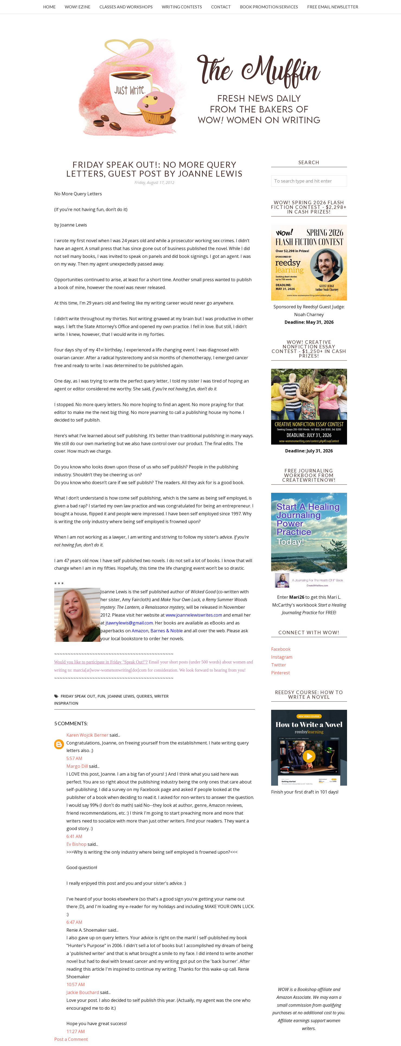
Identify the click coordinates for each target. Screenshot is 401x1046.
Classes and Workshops (126, 6)
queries (144, 696)
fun (101, 696)
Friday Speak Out (78, 696)
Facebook (281, 649)
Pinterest (280, 673)
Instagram (281, 657)
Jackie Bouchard (82, 992)
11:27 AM (75, 1031)
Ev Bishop (76, 844)
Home (49, 6)
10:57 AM (75, 984)
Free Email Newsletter (332, 6)
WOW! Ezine (77, 6)
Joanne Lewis (120, 696)
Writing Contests (182, 6)
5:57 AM (74, 758)
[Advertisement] (309, 890)
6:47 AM (74, 922)
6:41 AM (74, 836)
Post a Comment (71, 1039)
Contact (221, 6)
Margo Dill (77, 766)
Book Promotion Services (269, 6)
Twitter (278, 665)
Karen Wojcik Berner (87, 735)
